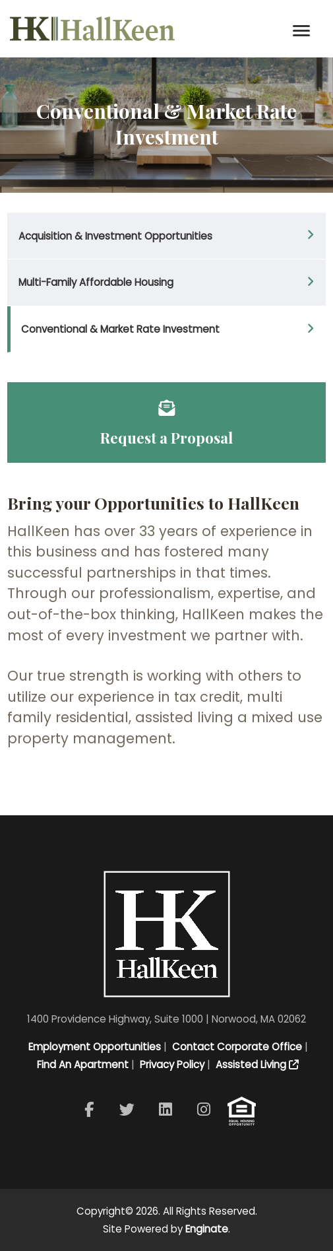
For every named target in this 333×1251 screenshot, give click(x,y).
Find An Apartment (81, 1064)
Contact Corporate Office (235, 1047)
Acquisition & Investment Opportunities (115, 236)
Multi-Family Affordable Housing (95, 282)
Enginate (206, 1229)
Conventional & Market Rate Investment (120, 329)
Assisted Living (256, 1064)
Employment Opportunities (93, 1047)
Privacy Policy (170, 1064)
